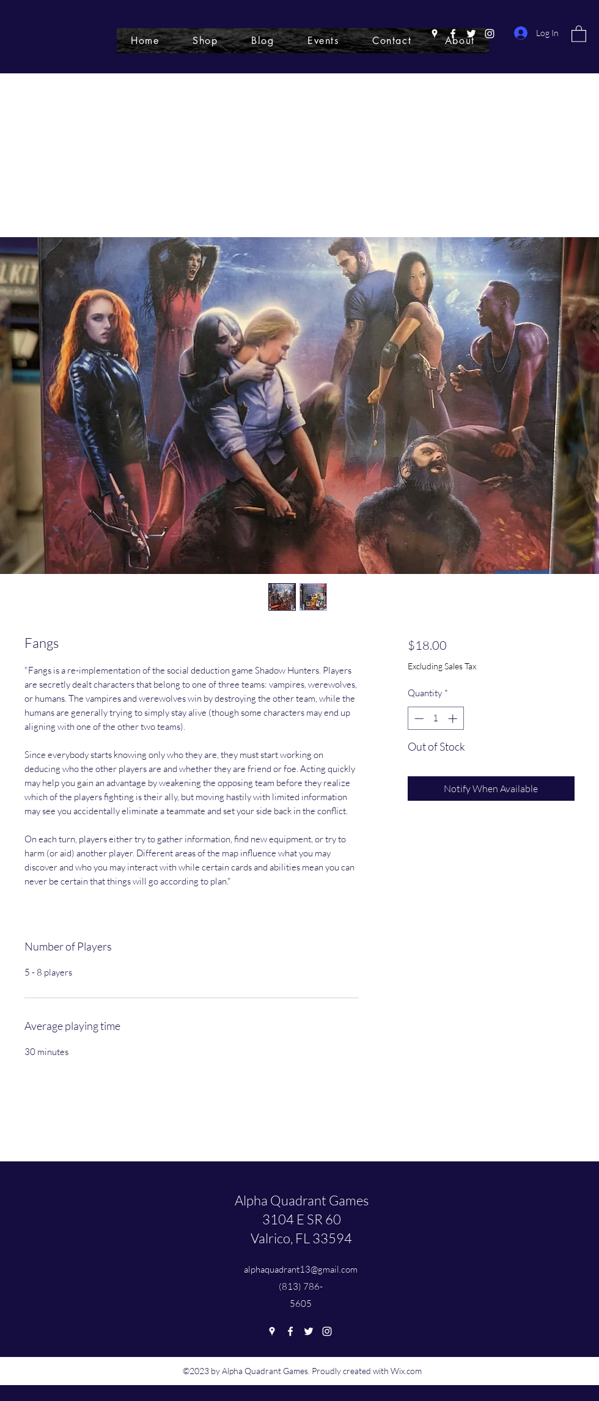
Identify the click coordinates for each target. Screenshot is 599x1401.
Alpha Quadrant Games (302, 1200)
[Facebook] (453, 34)
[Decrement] (418, 718)
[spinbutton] (435, 718)
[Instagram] (489, 34)
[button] (578, 33)
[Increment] (454, 718)
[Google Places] (434, 34)
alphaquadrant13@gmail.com (301, 1269)
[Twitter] (471, 34)
